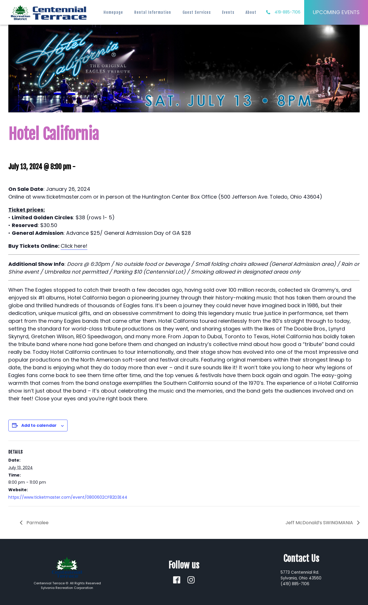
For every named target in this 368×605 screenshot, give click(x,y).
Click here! (74, 245)
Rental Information (152, 12)
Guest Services (197, 12)
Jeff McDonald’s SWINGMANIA (319, 522)
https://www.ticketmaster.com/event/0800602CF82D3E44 (67, 497)
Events (228, 12)
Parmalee (37, 522)
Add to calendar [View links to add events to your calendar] (39, 425)
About (251, 12)
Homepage (113, 12)
